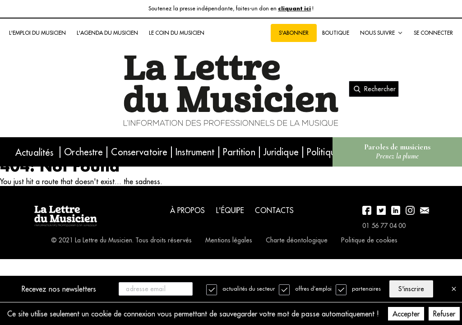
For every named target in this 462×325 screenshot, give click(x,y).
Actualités (34, 152)
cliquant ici (294, 9)
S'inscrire (411, 289)
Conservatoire (139, 152)
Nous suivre (381, 33)
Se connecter (433, 32)
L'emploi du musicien (37, 32)
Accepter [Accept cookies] (406, 313)
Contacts (274, 210)
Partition (239, 152)
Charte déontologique (297, 240)
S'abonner (294, 32)
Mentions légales (228, 240)
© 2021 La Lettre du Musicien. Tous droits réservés (121, 240)
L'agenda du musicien (107, 32)
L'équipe (230, 210)
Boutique (335, 32)
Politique (323, 152)
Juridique (281, 152)
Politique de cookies (369, 240)
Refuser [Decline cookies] (444, 313)
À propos (187, 210)
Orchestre (83, 152)
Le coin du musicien (176, 32)
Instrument (195, 152)
